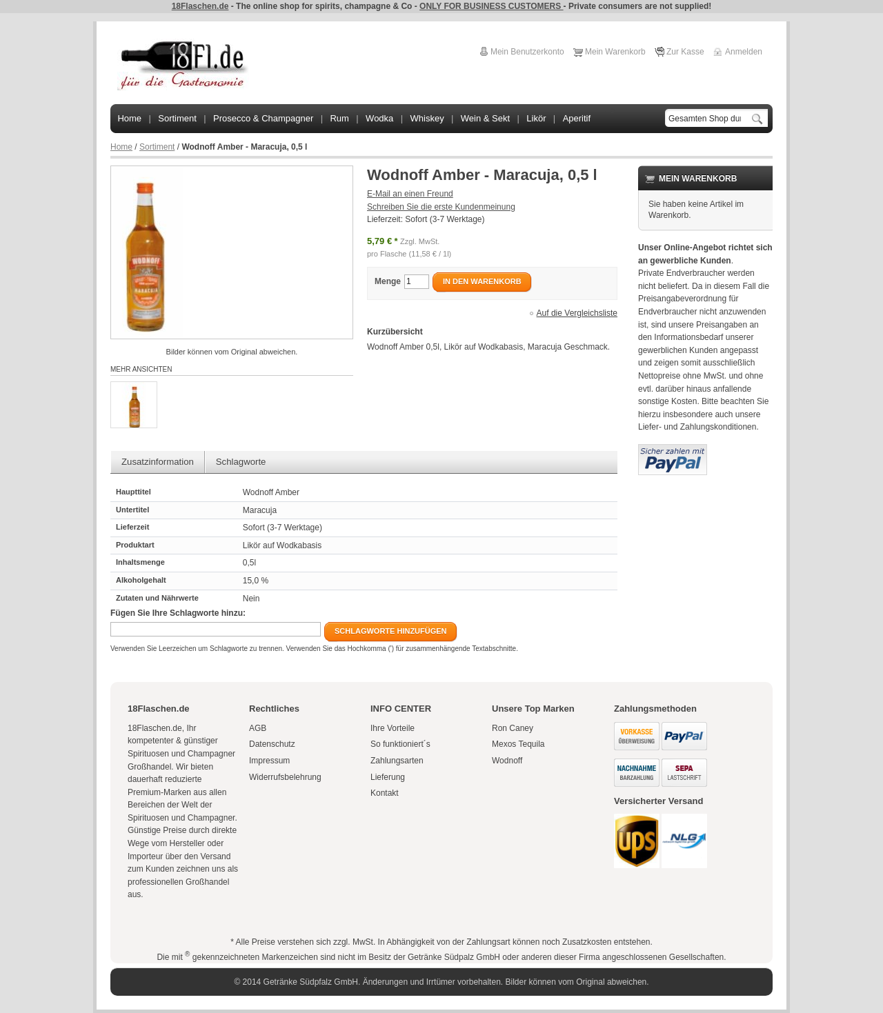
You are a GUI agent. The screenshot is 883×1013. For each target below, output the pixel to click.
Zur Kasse (685, 52)
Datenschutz (272, 744)
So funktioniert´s (400, 744)
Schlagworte (241, 462)
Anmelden (743, 52)
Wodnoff (507, 760)
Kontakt (384, 793)
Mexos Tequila (518, 744)
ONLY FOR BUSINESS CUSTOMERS (491, 6)
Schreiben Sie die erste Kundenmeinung (441, 207)
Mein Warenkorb (615, 52)
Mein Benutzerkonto (527, 52)
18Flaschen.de (200, 6)
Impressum (269, 760)
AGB (257, 728)
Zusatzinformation (157, 462)
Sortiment (157, 147)
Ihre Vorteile (392, 728)
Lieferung (387, 777)
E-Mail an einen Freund (410, 194)
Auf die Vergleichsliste (577, 313)
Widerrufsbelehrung (285, 777)
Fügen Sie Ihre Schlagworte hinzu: (178, 613)
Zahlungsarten (397, 760)
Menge (388, 281)
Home (121, 147)
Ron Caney (512, 728)
